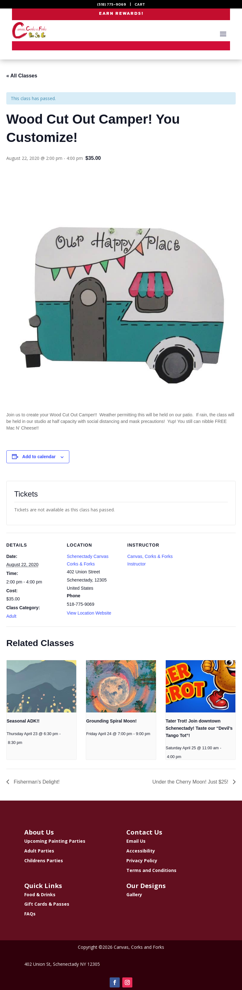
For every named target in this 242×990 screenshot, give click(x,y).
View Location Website (89, 613)
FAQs (30, 914)
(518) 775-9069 (111, 4)
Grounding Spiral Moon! (111, 720)
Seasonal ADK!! (23, 720)
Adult (11, 616)
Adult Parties (39, 851)
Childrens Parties (43, 860)
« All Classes (21, 75)
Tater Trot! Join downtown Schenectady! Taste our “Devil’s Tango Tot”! (199, 728)
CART (140, 4)
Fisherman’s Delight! (36, 782)
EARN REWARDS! (121, 13)
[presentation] (41, 686)
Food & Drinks (39, 894)
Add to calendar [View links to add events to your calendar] (39, 456)
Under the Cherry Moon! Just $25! (191, 782)
